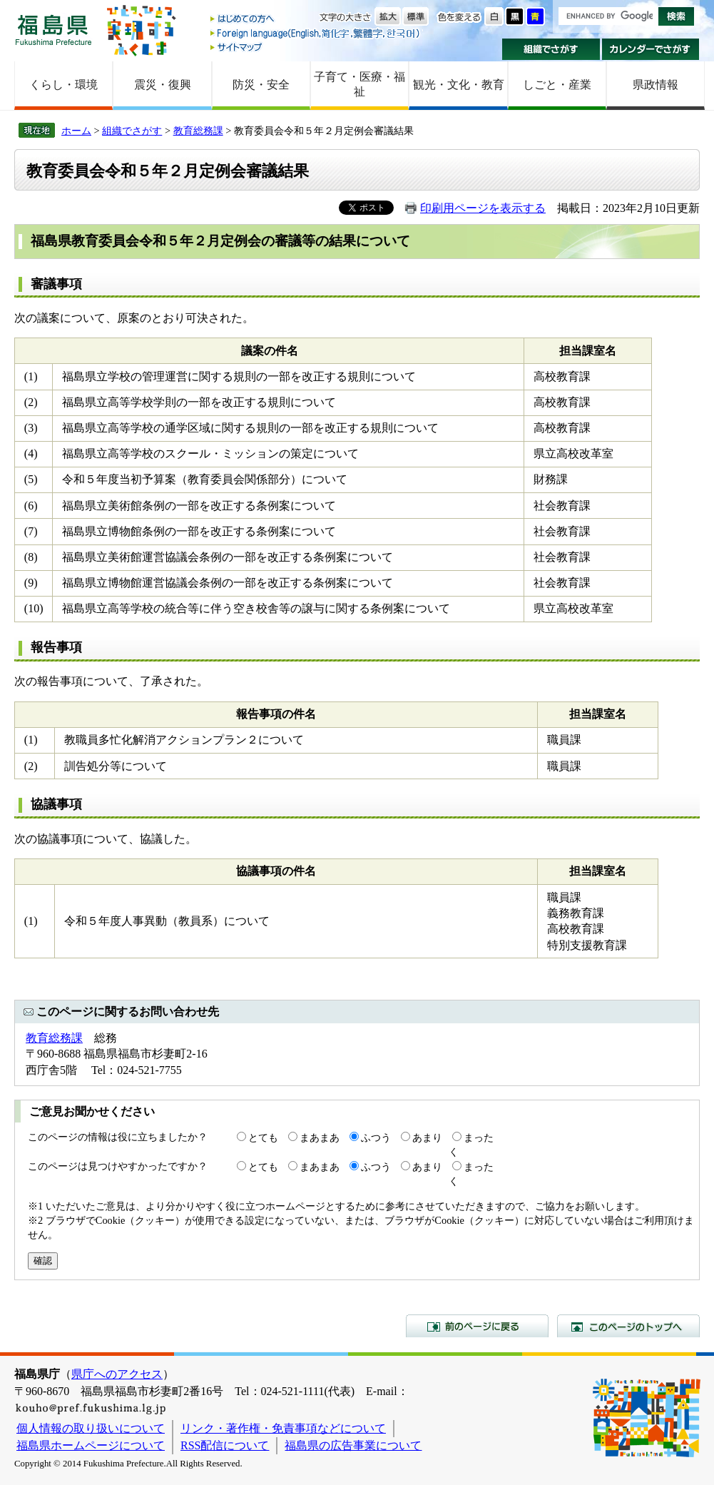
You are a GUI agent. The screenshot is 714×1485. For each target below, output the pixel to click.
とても (263, 1137)
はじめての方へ (316, 19)
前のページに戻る (477, 1325)
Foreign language (316, 33)
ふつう (376, 1137)
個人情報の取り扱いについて (90, 1428)
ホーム (76, 130)
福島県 (53, 29)
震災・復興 (162, 84)
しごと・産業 (557, 84)
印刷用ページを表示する (483, 208)
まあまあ (320, 1137)
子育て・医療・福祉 (359, 84)
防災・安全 (261, 84)
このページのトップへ (628, 1325)
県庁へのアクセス (117, 1374)
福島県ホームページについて (90, 1445)
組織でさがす (551, 49)
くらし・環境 (63, 84)
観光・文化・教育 (458, 84)
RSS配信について (224, 1445)
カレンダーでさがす (651, 49)
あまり (427, 1137)
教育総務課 (198, 130)
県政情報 (655, 84)
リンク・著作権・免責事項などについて (283, 1428)
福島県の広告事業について (353, 1445)
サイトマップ (316, 47)
